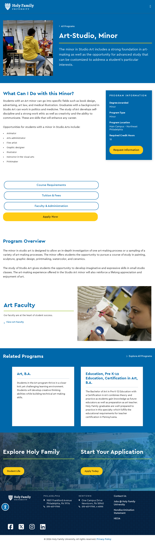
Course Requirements (51, 184)
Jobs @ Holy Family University (124, 503)
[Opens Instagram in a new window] (32, 527)
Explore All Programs (140, 356)
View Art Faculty (15, 322)
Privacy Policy (104, 539)
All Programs (68, 26)
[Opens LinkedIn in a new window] (42, 527)
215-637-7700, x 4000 (92, 507)
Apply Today (92, 471)
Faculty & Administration (51, 205)
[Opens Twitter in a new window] (21, 527)
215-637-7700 (53, 507)
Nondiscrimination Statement (124, 511)
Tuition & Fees (51, 195)
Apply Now (50, 216)
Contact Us (120, 496)
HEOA (117, 518)
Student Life (13, 471)
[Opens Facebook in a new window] (10, 527)
